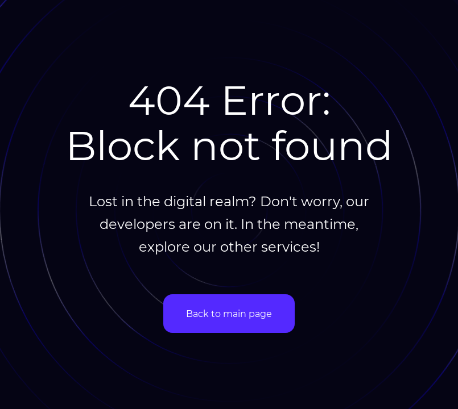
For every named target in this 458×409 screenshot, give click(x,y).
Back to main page (229, 313)
